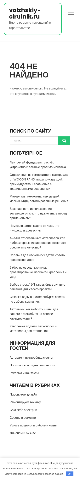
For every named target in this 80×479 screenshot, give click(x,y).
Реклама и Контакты (24, 373)
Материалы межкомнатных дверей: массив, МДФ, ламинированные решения (39, 198)
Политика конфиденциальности (32, 365)
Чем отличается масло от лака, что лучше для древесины (35, 228)
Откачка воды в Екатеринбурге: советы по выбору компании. (37, 299)
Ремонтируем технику (25, 402)
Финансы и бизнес (23, 433)
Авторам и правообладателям (31, 357)
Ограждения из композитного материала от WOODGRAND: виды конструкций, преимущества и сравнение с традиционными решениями (39, 182)
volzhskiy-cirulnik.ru (25, 13)
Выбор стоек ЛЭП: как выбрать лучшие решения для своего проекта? (37, 286)
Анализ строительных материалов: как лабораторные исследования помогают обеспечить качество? (38, 243)
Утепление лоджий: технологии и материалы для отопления (33, 328)
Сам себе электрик (23, 410)
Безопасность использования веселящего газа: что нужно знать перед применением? (38, 213)
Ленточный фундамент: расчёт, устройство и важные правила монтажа (38, 164)
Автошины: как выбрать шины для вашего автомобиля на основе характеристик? (34, 314)
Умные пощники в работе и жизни (34, 425)
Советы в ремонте (23, 417)
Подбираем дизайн (23, 394)
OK (69, 473)
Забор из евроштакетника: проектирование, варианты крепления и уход (38, 272)
